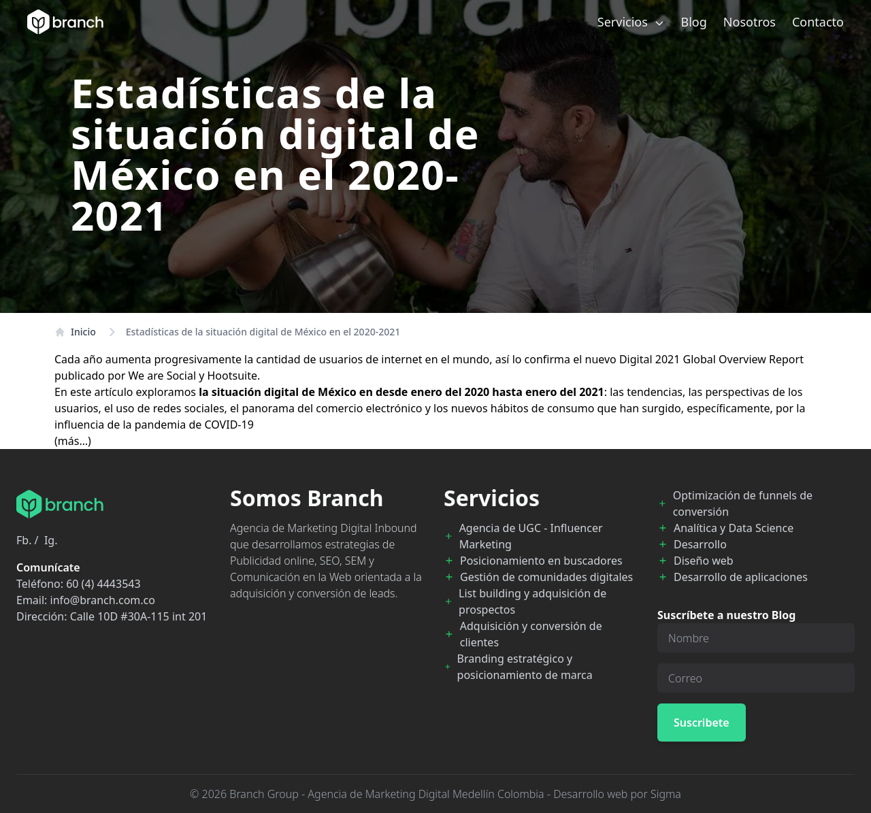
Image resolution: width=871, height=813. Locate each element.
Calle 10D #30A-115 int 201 (139, 616)
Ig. (51, 540)
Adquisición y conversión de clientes (531, 634)
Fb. (23, 540)
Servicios (631, 22)
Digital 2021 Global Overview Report (711, 359)
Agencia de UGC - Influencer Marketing (531, 536)
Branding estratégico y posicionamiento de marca (525, 666)
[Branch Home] (65, 22)
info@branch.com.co (102, 600)
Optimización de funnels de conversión (742, 503)
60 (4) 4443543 (103, 583)
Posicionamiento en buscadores (541, 560)
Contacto (818, 22)
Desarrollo (700, 544)
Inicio (75, 331)
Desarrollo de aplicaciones (741, 576)
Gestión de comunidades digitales (546, 576)
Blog (694, 22)
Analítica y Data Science (733, 527)
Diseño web (704, 560)
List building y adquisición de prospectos (532, 601)
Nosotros (749, 22)
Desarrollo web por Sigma (617, 793)
